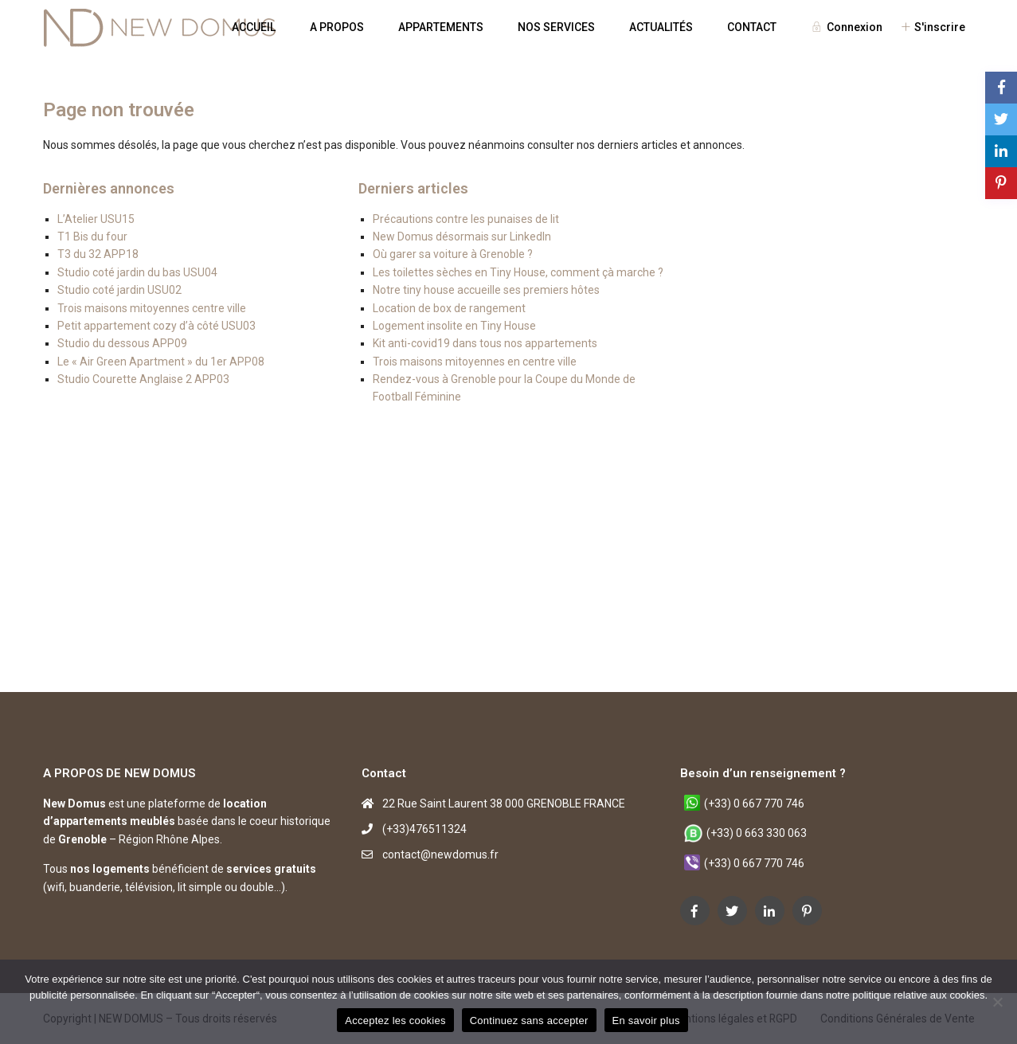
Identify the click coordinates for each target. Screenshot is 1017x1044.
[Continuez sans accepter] (997, 1002)
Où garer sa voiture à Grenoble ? (453, 254)
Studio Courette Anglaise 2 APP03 (143, 379)
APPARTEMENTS (440, 27)
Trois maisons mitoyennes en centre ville (475, 361)
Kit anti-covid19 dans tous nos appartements (485, 343)
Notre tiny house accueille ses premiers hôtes (486, 289)
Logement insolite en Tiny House (454, 325)
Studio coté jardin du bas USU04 (137, 272)
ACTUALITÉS (661, 27)
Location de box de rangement (449, 308)
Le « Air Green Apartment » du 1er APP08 (160, 361)
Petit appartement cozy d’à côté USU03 (156, 325)
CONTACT (751, 27)
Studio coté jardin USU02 (119, 289)
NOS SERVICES (556, 27)
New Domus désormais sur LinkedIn (462, 236)
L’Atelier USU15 (96, 219)
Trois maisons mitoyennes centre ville (151, 308)
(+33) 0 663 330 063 (756, 833)
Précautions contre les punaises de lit (466, 219)
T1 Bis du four (92, 236)
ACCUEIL (254, 27)
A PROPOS (337, 27)
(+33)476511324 (424, 829)
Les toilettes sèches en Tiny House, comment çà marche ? (518, 272)
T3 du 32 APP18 (98, 254)
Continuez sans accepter (529, 1020)
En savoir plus (646, 1020)
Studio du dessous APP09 (122, 343)
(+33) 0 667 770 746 (754, 803)
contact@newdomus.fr (440, 854)
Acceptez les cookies (395, 1020)
